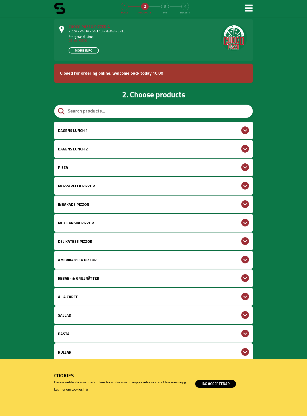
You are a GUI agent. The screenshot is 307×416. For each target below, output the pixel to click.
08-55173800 (78, 40)
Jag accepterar (215, 383)
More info (84, 50)
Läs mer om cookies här (71, 389)
